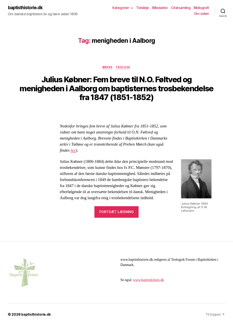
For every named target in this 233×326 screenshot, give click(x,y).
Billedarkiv (160, 8)
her (73, 151)
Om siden (201, 14)
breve (107, 67)
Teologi (123, 67)
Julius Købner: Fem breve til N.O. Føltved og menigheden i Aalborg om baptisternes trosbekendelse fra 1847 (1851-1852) (116, 89)
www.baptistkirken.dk (148, 280)
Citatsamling (180, 8)
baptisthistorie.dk (27, 7)
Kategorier (120, 8)
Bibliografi (201, 8)
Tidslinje (142, 8)
